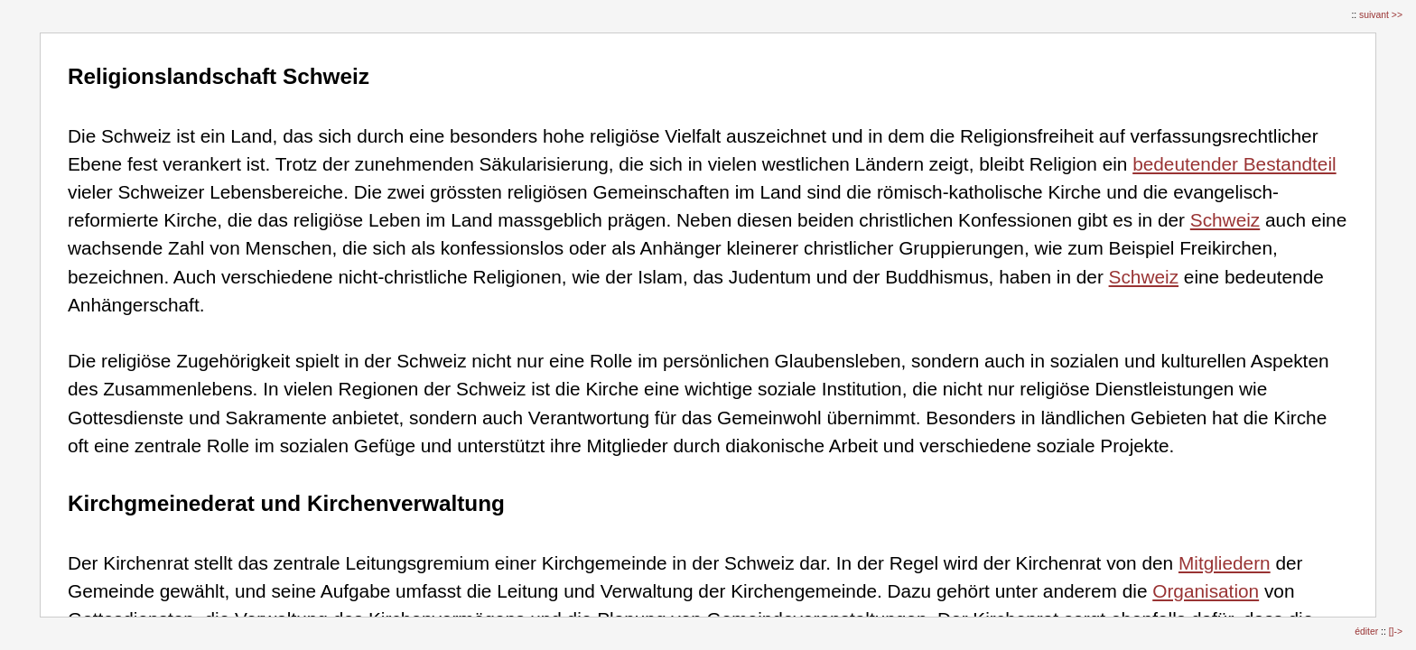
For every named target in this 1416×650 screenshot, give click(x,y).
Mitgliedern (1224, 562)
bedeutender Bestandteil (1234, 163)
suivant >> (1380, 15)
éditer (1368, 631)
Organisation (1205, 590)
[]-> (1395, 631)
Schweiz (1225, 219)
